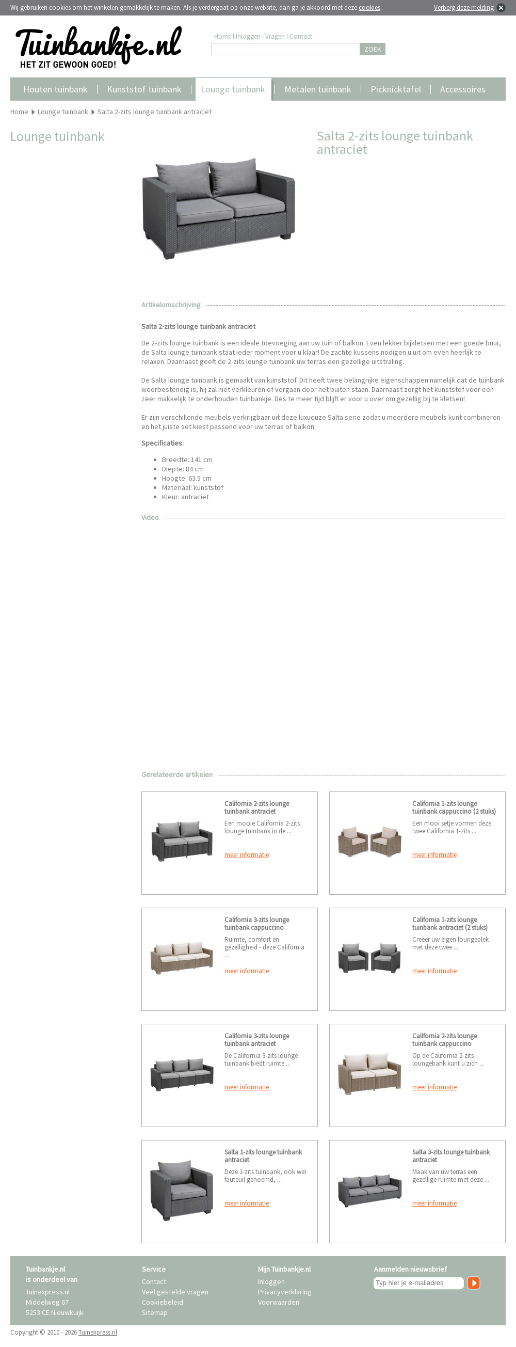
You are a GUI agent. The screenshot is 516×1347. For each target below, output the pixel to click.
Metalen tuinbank (317, 89)
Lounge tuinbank (233, 89)
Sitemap (155, 1312)
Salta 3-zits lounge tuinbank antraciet (451, 1156)
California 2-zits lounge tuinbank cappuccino (444, 1040)
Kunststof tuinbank (144, 89)
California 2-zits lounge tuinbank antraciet (256, 807)
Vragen (275, 36)
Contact (300, 36)
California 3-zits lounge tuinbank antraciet (256, 1040)
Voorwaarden (278, 1302)
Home (222, 36)
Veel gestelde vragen (175, 1291)
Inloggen (248, 36)
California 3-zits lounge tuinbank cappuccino (256, 923)
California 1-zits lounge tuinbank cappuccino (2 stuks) (454, 807)
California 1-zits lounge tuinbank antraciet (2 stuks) (450, 923)
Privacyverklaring (285, 1291)
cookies (369, 7)
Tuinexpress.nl (97, 1332)
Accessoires (463, 89)
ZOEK (372, 49)
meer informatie (246, 854)
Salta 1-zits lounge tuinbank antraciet (263, 1156)
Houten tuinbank (55, 89)
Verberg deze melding (464, 7)
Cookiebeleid (162, 1302)
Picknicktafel (395, 89)
